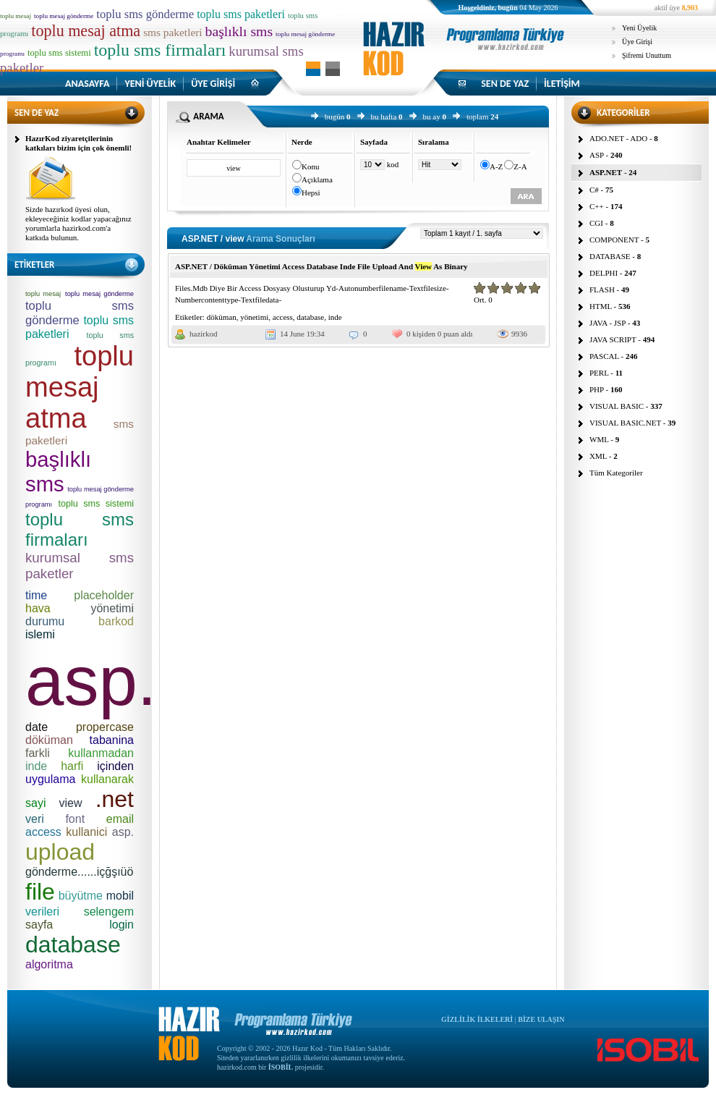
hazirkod (203, 333)
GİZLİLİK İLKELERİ (477, 1019)
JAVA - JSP (607, 322)
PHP (596, 389)
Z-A (520, 166)
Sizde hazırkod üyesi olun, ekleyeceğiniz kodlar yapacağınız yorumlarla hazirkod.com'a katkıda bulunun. (78, 223)
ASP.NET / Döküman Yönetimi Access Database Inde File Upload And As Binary (321, 266)
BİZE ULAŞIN (541, 1019)
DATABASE (610, 256)
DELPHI (603, 273)
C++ (596, 206)
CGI (596, 223)
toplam (477, 116)
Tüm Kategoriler (616, 472)
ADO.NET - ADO (618, 138)
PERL (599, 372)
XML (598, 456)
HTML (600, 306)
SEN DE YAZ (505, 83)
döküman (221, 317)
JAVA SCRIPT (612, 339)
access (283, 317)
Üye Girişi (637, 42)
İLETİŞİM (562, 83)
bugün (335, 116)
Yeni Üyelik (639, 28)
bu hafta (384, 116)
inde (335, 317)
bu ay (431, 116)
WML (598, 439)
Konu (310, 166)
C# (594, 189)
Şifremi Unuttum (646, 55)
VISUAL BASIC (616, 406)
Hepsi (311, 192)
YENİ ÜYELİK (150, 83)
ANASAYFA (87, 83)
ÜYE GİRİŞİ (213, 83)
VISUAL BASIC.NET (625, 422)
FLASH (602, 289)
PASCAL (604, 356)
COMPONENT (614, 239)
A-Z (496, 166)
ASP (596, 155)
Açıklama (317, 179)
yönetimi (254, 317)
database (310, 317)
